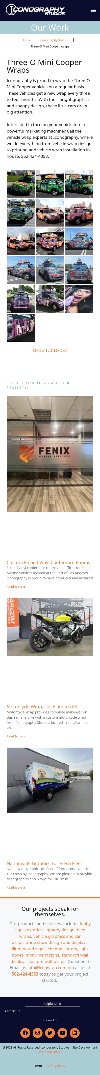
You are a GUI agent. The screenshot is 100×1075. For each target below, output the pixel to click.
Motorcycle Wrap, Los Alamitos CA (42, 706)
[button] (93, 10)
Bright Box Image (50, 1052)
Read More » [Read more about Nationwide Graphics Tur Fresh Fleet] (16, 888)
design (68, 930)
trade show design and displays (56, 942)
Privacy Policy (56, 1066)
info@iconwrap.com (47, 967)
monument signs (42, 955)
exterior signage (43, 930)
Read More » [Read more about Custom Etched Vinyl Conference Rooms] (16, 587)
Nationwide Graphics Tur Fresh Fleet (44, 863)
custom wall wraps (47, 961)
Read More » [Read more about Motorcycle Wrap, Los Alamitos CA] (16, 736)
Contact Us (12, 1011)
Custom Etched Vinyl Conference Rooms (48, 562)
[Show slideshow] (50, 350)
